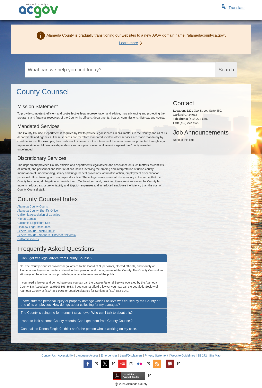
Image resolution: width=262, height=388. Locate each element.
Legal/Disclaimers (131, 355)
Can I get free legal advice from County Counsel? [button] (56, 258)
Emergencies (109, 355)
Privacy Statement (156, 355)
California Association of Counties (38, 214)
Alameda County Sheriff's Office (37, 210)
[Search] (120, 69)
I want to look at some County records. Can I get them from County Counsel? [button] (76, 321)
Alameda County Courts (32, 206)
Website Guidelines (183, 355)
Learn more (128, 43)
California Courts (28, 239)
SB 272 (202, 355)
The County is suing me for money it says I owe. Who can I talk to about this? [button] (77, 312)
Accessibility (65, 355)
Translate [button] (233, 8)
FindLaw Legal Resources (34, 227)
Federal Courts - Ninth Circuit (35, 231)
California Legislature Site (33, 222)
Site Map (214, 355)
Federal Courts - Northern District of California (46, 235)
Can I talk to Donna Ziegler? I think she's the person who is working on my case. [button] (79, 329)
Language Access (87, 355)
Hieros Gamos (26, 218)
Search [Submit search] (226, 69)
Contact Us (49, 355)
